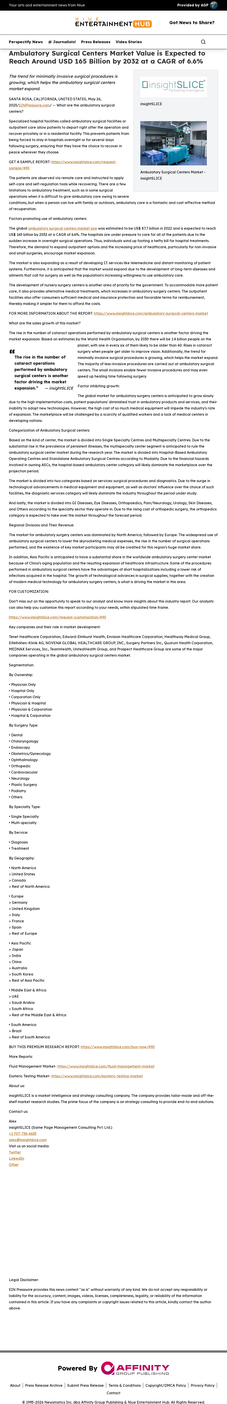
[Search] (203, 42)
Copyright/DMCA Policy (165, 1385)
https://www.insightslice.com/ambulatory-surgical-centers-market (151, 313)
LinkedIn (16, 1158)
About (15, 1385)
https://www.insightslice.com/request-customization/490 (57, 617)
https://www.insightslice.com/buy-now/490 (118, 1047)
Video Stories (129, 42)
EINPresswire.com (34, 105)
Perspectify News (26, 42)
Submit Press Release (85, 1385)
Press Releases (95, 42)
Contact (113, 1393)
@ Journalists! (62, 42)
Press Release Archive (44, 1385)
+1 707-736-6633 (22, 1133)
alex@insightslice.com (28, 1140)
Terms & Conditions (124, 1385)
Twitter (15, 1152)
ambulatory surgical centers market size (62, 228)
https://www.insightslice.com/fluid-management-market (106, 1066)
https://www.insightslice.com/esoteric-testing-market (97, 1076)
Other (14, 1164)
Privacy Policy (203, 1385)
